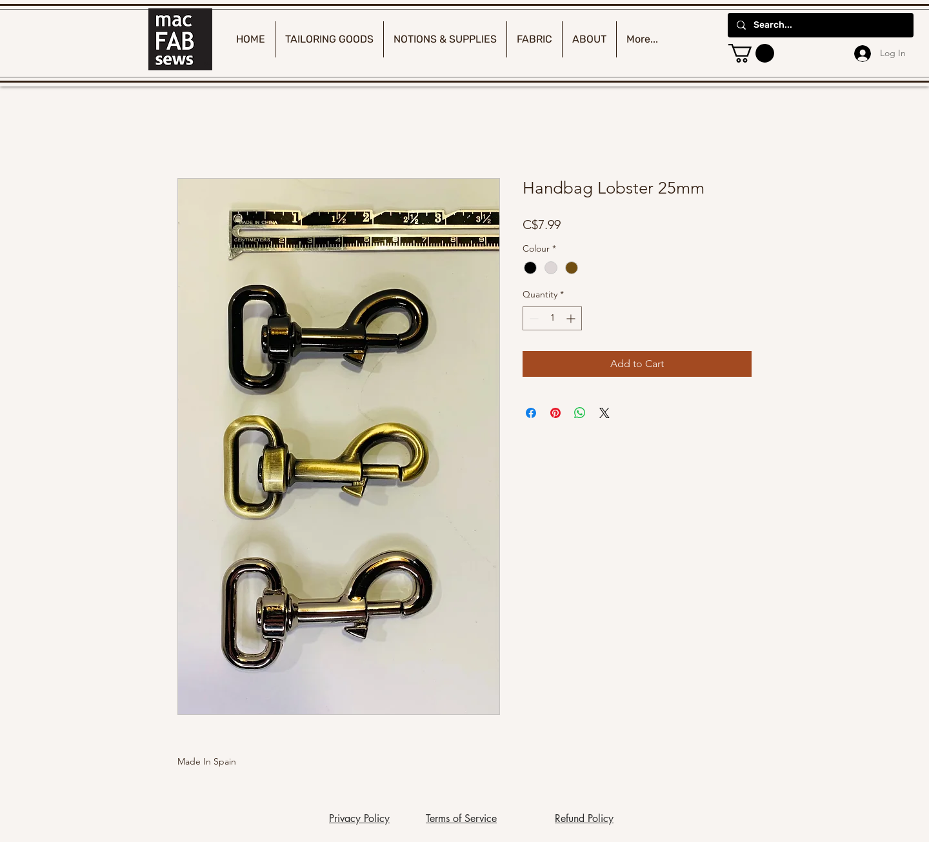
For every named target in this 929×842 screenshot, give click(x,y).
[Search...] (820, 25)
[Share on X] (604, 413)
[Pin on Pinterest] (555, 413)
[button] (751, 53)
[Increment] (572, 318)
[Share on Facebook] (531, 413)
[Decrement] (532, 318)
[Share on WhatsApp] (580, 413)
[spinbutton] (552, 318)
